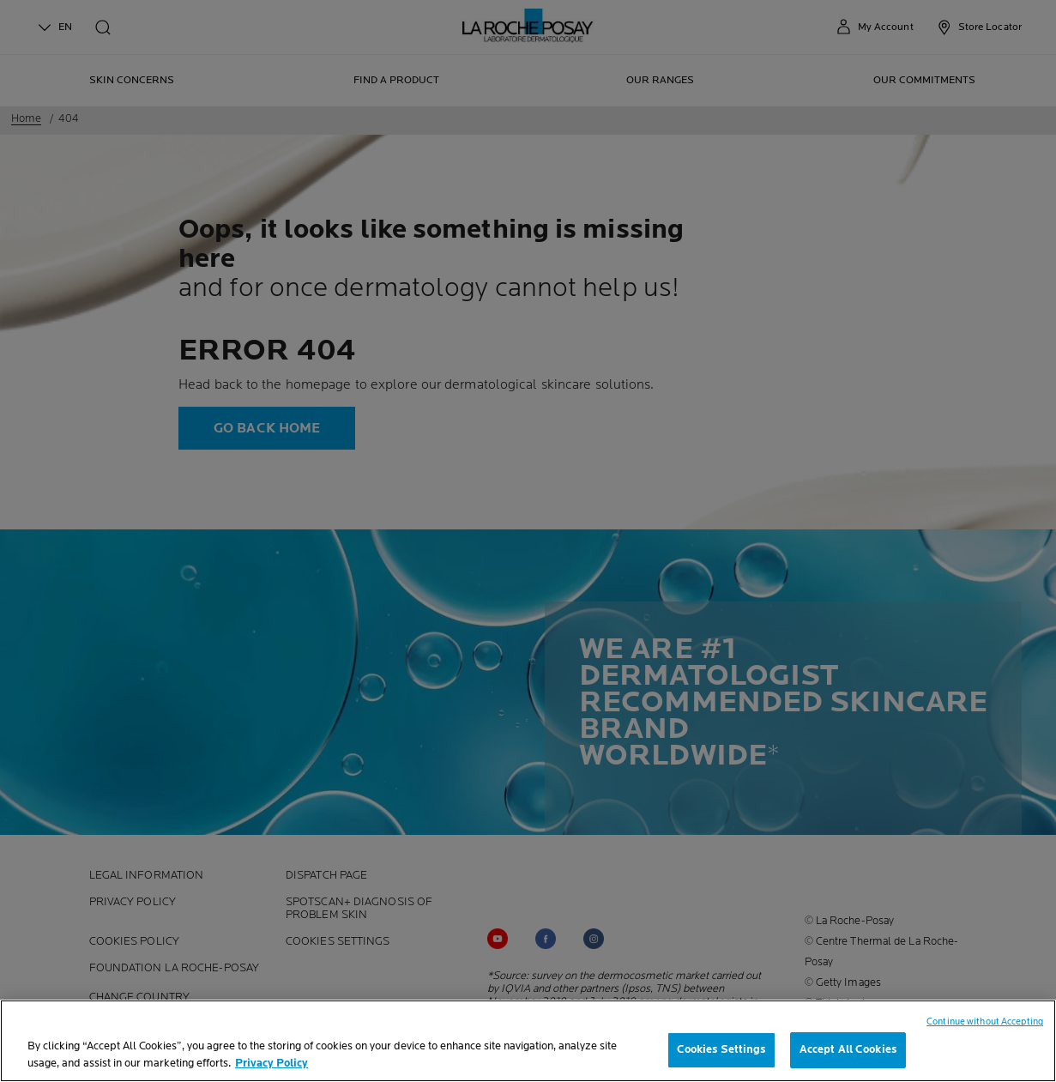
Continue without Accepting (984, 1021)
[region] (528, 1041)
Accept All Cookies (848, 1049)
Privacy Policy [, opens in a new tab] (271, 1063)
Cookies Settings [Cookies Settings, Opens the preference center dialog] (721, 1049)
